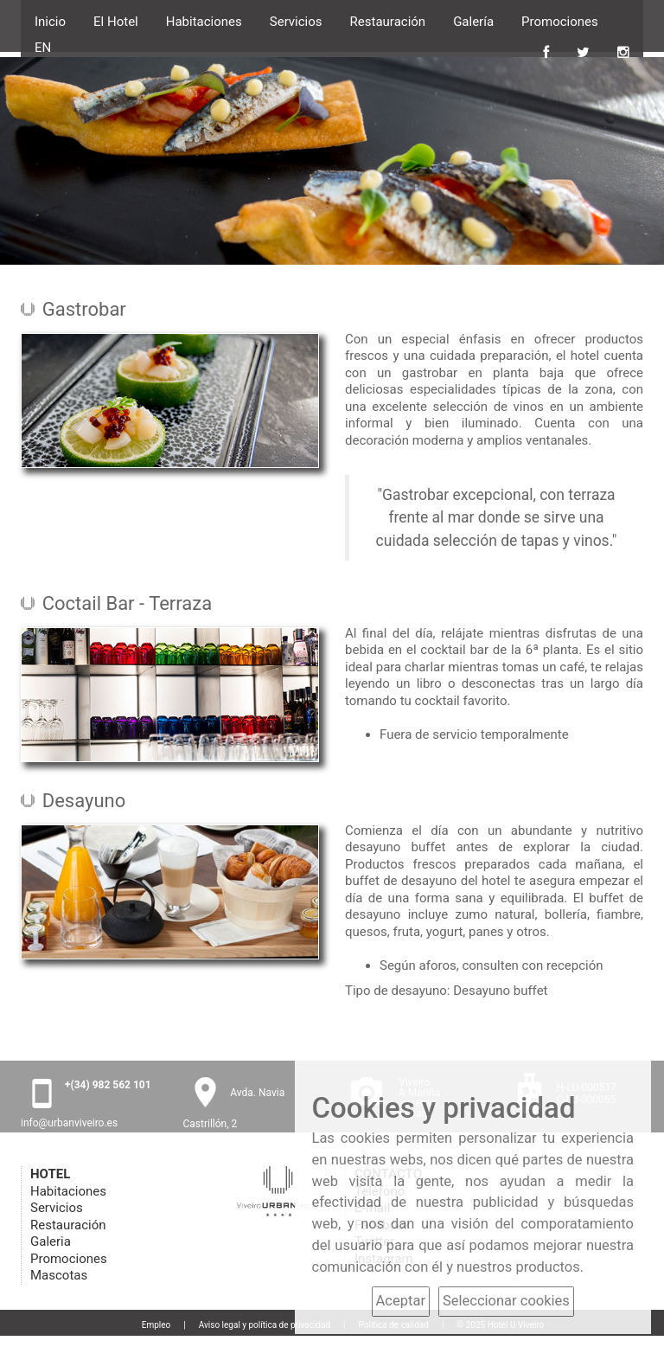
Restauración (388, 20)
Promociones (559, 20)
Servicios (296, 20)
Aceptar (400, 1300)
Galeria (50, 1241)
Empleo (156, 1325)
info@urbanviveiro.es (69, 1123)
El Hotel (115, 20)
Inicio (50, 20)
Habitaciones (204, 20)
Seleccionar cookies (506, 1300)
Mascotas (58, 1275)
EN (43, 47)
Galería (473, 20)
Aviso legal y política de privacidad (264, 1325)
